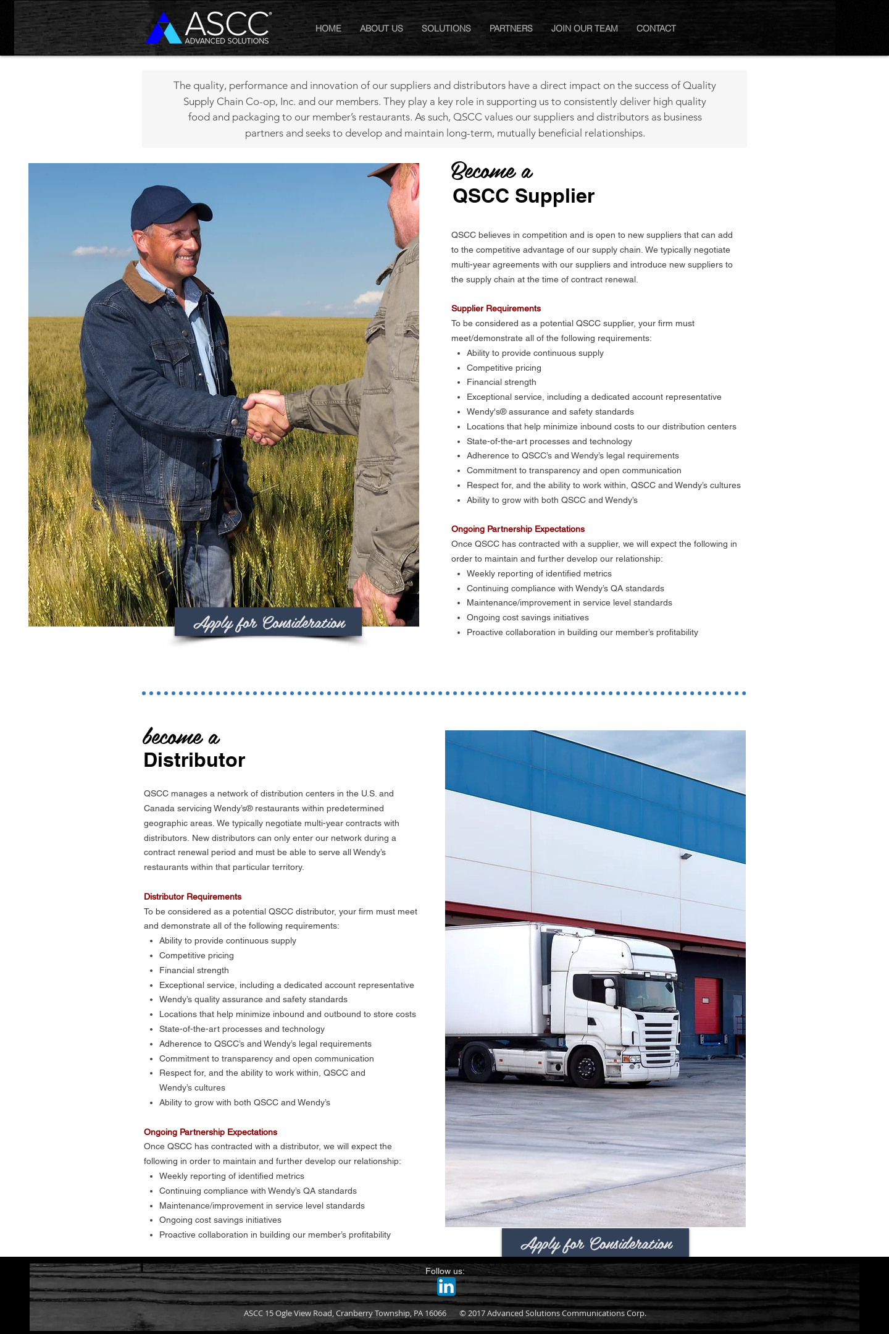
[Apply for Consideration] (268, 621)
